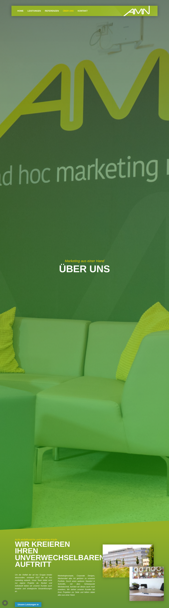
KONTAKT (83, 11)
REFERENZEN (52, 11)
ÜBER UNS (68, 11)
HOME (20, 11)
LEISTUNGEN (34, 11)
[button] (5, 603)
